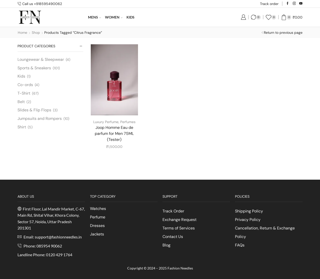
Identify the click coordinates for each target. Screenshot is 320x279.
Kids (130, 17)
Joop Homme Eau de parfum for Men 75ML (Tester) (114, 133)
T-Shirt (24, 93)
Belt (21, 101)
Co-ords (25, 84)
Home (22, 32)
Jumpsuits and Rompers (40, 118)
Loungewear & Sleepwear (41, 59)
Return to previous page (283, 32)
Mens (94, 17)
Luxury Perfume (105, 122)
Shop (36, 32)
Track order (269, 4)
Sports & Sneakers (34, 68)
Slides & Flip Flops (34, 110)
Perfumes (128, 122)
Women (113, 17)
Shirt (22, 127)
